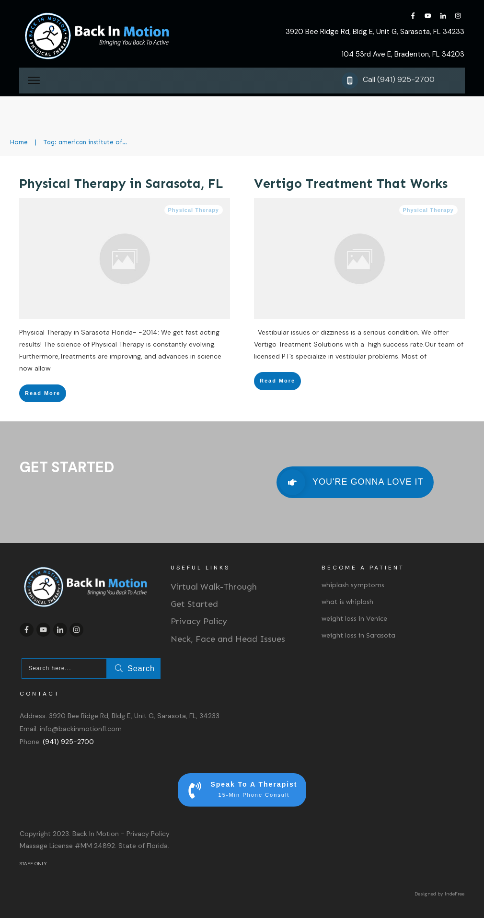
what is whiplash (347, 602)
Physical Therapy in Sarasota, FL (121, 183)
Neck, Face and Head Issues (228, 639)
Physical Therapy (193, 210)
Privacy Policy (199, 621)
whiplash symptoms (353, 585)
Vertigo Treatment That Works (351, 183)
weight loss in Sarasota (358, 635)
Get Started (194, 604)
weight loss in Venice (354, 619)
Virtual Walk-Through (214, 586)
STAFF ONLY (33, 863)
